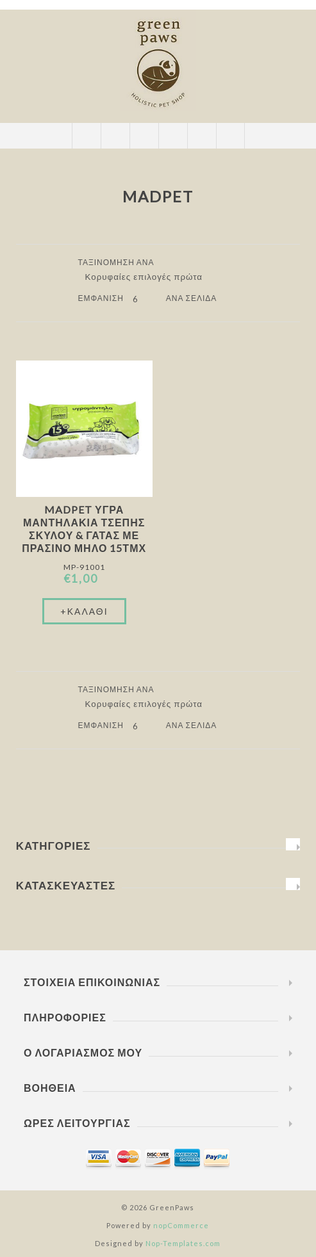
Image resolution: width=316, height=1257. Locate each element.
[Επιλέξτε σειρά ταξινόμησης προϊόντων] (148, 276)
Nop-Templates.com (183, 1243)
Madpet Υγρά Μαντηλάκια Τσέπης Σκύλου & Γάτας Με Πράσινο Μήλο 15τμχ (84, 528)
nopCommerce (181, 1225)
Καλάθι (172, 136)
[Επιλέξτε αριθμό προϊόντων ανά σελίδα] (145, 299)
